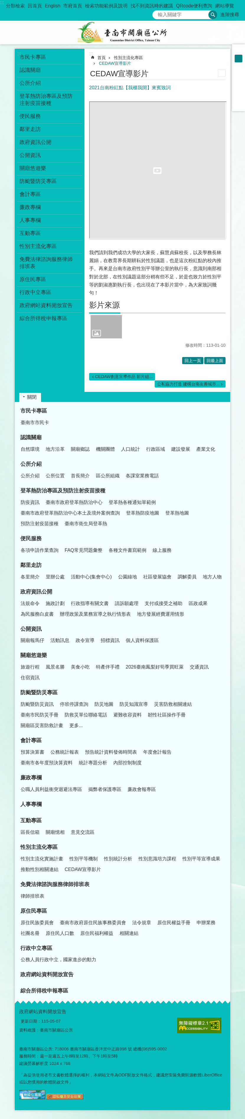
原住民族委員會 (37, 922)
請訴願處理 (126, 603)
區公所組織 (108, 475)
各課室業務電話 (142, 475)
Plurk (238, 81)
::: (2, 2)
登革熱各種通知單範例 (132, 502)
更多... (76, 725)
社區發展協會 (157, 576)
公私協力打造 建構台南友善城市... (188, 384)
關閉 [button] (32, 397)
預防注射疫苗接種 (39, 523)
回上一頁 (192, 360)
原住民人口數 (60, 933)
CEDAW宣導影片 (115, 63)
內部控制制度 (127, 762)
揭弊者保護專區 (104, 789)
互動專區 (31, 820)
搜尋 (157, 13)
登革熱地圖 (177, 512)
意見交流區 (82, 832)
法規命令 (30, 603)
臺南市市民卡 (35, 422)
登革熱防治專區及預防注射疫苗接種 (62, 491)
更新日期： (31, 1021)
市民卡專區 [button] (32, 57)
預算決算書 (32, 752)
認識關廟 (31, 437)
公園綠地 (127, 576)
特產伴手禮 (108, 666)
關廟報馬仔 (32, 640)
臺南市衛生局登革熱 (86, 523)
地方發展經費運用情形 (160, 614)
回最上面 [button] (215, 360)
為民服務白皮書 (37, 614)
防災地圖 (103, 704)
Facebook (238, 74)
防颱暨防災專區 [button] (38, 181)
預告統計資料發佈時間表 (111, 752)
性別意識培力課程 (157, 858)
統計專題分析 (93, 762)
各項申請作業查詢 (39, 550)
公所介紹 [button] (30, 83)
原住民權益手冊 (173, 922)
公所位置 (55, 475)
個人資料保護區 (142, 640)
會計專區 (31, 740)
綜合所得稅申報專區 (43, 318)
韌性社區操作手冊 (167, 714)
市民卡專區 (33, 411)
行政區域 (155, 449)
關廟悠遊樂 (33, 655)
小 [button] (238, 51)
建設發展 (180, 449)
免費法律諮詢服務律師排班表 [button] (46, 262)
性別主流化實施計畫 (42, 858)
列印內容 (222, 73)
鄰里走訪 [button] (30, 129)
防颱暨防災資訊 (37, 704)
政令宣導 (85, 640)
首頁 (101, 57)
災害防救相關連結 (173, 704)
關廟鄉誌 (80, 449)
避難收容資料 (127, 714)
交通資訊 (199, 666)
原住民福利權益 (96, 933)
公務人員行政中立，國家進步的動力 (58, 959)
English (52, 5)
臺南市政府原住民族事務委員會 (93, 922)
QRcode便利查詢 (194, 5)
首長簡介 (80, 475)
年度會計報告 (157, 752)
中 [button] (238, 58)
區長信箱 (30, 832)
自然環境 (30, 449)
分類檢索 (15, 5)
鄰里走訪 (31, 565)
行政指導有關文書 (90, 603)
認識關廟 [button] (30, 70)
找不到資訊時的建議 (151, 5)
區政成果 (198, 603)
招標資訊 (110, 640)
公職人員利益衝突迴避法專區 (51, 789)
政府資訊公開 (36, 592)
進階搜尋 (229, 14)
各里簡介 (30, 576)
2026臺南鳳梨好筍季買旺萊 (155, 666)
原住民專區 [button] (32, 279)
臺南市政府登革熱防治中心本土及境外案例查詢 (70, 512)
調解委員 (187, 576)
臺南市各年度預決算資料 (47, 762)
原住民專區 (33, 911)
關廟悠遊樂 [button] (32, 168)
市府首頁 (72, 5)
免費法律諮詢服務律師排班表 (54, 884)
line (238, 97)
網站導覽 (224, 5)
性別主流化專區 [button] (38, 246)
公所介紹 (31, 464)
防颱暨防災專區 (39, 692)
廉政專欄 (31, 778)
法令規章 (141, 922)
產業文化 (205, 449)
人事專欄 (30, 220)
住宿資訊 (30, 677)
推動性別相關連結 (39, 869)
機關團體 (105, 449)
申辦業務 (206, 922)
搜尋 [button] (212, 14)
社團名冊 (30, 933)
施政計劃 (55, 603)
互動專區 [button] (30, 233)
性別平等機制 (83, 858)
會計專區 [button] (30, 194)
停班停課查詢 (74, 704)
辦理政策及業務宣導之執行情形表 (95, 614)
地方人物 (212, 576)
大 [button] (238, 66)
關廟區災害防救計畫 (42, 725)
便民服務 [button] (30, 116)
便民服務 (31, 538)
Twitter (238, 89)
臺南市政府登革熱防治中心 (74, 502)
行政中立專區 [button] (35, 292)
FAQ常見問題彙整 (83, 550)
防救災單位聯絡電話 (86, 714)
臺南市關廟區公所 (122, 32)
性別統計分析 (118, 858)
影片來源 (104, 305)
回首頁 (35, 5)
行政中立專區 (36, 948)
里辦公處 (55, 576)
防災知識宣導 (134, 704)
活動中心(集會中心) (91, 576)
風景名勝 (55, 666)
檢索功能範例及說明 (106, 5)
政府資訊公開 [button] (35, 142)
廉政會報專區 (142, 789)
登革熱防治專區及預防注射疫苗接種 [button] (46, 99)
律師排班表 (32, 896)
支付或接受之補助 (163, 603)
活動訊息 (59, 640)
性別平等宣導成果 (201, 858)
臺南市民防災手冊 (39, 714)
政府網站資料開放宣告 (46, 305)
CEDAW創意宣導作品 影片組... (124, 376)
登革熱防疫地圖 (142, 512)
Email (238, 104)
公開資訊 (31, 629)
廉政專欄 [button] (30, 207)
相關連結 (129, 933)
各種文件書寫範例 (127, 550)
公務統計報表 (64, 752)
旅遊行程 (30, 666)
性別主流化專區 (128, 57)
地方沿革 (55, 449)
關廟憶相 (55, 832)
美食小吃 (80, 666)
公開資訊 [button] (30, 155)
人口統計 (130, 449)
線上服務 (162, 550)
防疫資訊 (30, 502)
